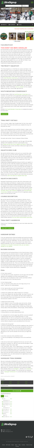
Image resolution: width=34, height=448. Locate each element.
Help (19, 444)
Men (2, 396)
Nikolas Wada (5, 404)
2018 (26, 383)
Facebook (28, 368)
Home (3, 444)
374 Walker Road (5, 11)
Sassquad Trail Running (6, 388)
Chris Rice (5, 410)
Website (3, 24)
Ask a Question (17, 391)
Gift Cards (8, 444)
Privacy (17, 446)
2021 (2, 383)
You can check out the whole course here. (22, 217)
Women (6, 396)
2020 (10, 383)
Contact (23, 444)
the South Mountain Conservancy (13, 109)
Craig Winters (5, 401)
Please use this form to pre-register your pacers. (14, 144)
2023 (18, 381)
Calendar (12, 24)
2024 (10, 381)
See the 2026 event (29, 31)
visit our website (19, 86)
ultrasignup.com (9, 431)
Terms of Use (29, 444)
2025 (2, 381)
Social (19, 24)
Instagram (16, 368)
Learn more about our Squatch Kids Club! (17, 175)
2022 (26, 381)
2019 (18, 383)
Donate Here (4, 114)
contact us (8, 430)
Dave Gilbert (5, 409)
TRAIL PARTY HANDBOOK (7, 228)
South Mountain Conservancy (11, 77)
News (12, 444)
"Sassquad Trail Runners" (10, 371)
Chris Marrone (5, 403)
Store (16, 444)
